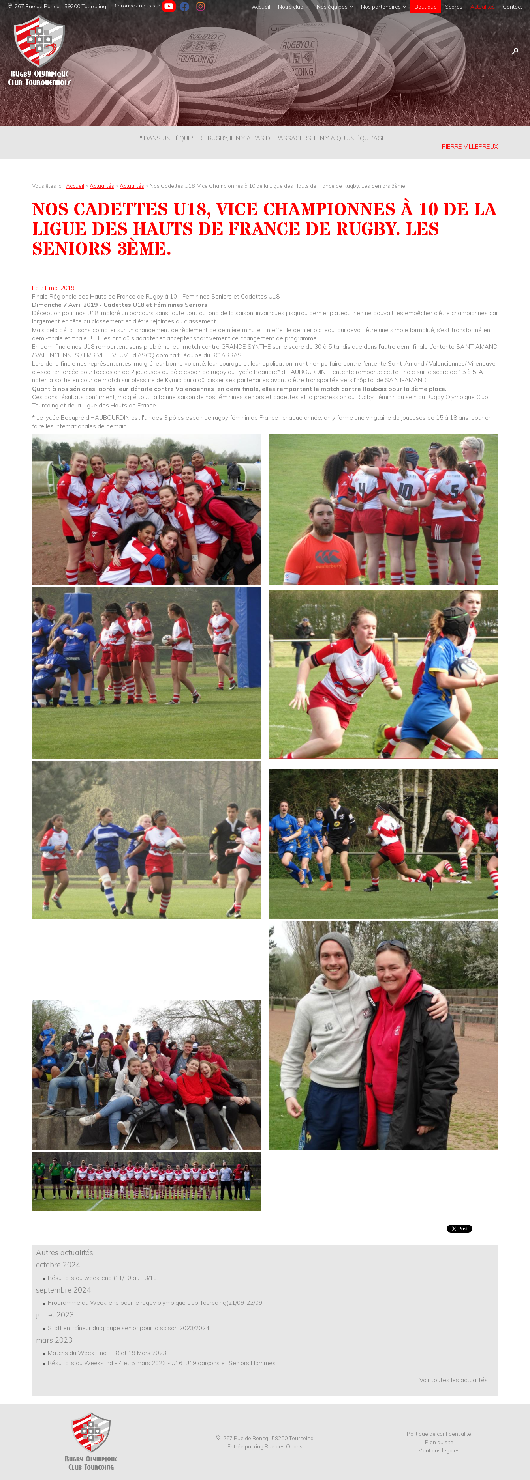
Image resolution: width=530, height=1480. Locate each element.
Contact (512, 6)
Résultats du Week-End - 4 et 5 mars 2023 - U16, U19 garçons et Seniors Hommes (162, 1363)
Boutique (426, 6)
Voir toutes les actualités (453, 1380)
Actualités (482, 6)
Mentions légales (439, 1450)
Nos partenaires (381, 6)
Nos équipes (332, 6)
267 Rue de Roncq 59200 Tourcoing (265, 1438)
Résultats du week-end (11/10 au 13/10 (102, 1278)
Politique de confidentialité (439, 1433)
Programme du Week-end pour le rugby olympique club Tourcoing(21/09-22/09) (156, 1302)
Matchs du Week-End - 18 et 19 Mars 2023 (107, 1353)
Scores (453, 6)
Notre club (290, 6)
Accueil (261, 6)
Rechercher (515, 51)
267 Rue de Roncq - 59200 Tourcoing (57, 6)
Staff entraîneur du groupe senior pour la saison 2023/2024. (129, 1328)
